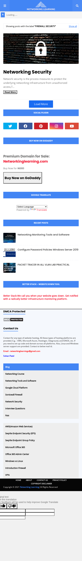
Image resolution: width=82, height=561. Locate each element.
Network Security (13, 401)
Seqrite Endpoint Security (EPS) (20, 433)
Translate (38, 209)
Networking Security (27, 72)
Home (18, 480)
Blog (7, 366)
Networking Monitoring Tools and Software (43, 234)
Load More (41, 104)
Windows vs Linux (14, 461)
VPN (7, 474)
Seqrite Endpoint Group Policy (20, 440)
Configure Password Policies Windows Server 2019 (48, 249)
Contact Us (42, 480)
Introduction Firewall (15, 468)
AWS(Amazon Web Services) (18, 426)
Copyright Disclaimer (41, 483)
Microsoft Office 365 (15, 447)
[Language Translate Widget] (31, 206)
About (29, 480)
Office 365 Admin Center (17, 454)
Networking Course (14, 373)
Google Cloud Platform (16, 387)
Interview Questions (15, 408)
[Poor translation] (12, 506)
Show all (73, 26)
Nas (7, 415)
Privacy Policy (60, 480)
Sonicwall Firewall (13, 394)
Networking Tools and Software (20, 380)
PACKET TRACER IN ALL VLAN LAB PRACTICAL (43, 264)
